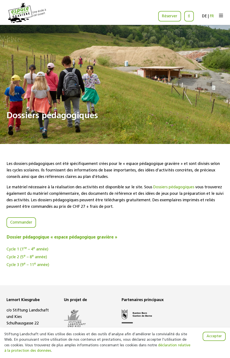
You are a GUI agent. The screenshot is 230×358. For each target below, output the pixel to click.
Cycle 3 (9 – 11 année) (28, 265)
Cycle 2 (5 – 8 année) (27, 257)
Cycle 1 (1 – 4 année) (27, 249)
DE (204, 16)
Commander (21, 223)
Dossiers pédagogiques (173, 187)
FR (212, 16)
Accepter (214, 336)
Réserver (169, 16)
